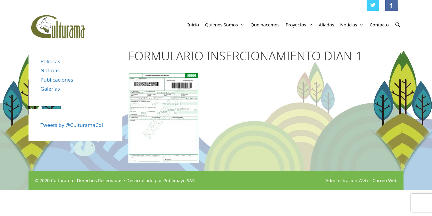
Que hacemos (265, 25)
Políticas (50, 61)
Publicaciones (56, 79)
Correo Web (385, 180)
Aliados (326, 25)
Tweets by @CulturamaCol (71, 125)
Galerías (50, 88)
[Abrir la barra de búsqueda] (398, 25)
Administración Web (347, 180)
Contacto (379, 25)
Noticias (353, 25)
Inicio (193, 25)
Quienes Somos (226, 25)
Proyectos (301, 25)
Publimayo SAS (178, 180)
